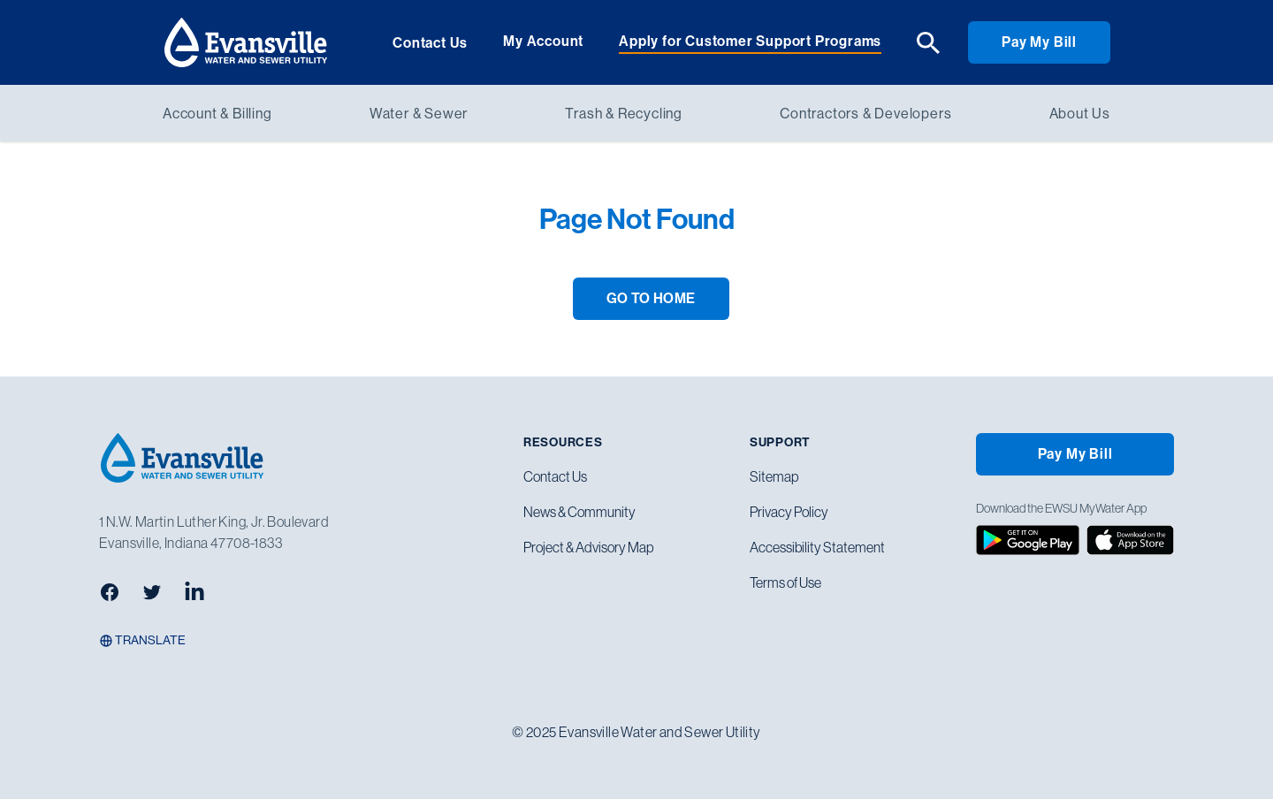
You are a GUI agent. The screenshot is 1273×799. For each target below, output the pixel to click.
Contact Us (430, 42)
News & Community (579, 512)
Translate (142, 640)
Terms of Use (785, 582)
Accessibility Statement (817, 547)
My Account (543, 41)
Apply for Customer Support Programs (750, 41)
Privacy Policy (789, 512)
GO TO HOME (651, 298)
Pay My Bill (1039, 42)
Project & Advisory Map (588, 547)
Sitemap (774, 476)
